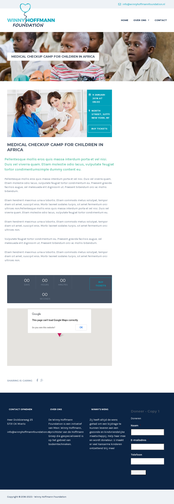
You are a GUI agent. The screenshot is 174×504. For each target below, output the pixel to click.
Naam (136, 425)
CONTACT (161, 20)
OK (81, 327)
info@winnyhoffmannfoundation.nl (141, 4)
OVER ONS (139, 20)
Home (124, 20)
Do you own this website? (43, 327)
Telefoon (136, 454)
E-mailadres (140, 440)
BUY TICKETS (99, 128)
